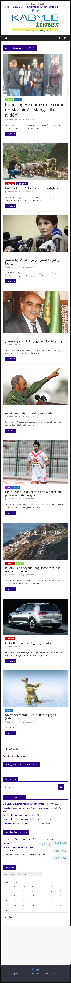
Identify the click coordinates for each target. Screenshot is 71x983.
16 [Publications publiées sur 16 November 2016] (24, 900)
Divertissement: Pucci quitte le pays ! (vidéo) (30, 716)
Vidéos (17, 99)
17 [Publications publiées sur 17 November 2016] (33, 900)
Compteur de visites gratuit (14, 756)
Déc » (11, 917)
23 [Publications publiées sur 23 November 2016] (24, 905)
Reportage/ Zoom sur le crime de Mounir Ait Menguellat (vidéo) (34, 110)
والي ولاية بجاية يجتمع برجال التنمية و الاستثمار (34, 341)
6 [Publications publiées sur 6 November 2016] (60, 891)
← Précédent (10, 748)
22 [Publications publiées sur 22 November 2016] (15, 905)
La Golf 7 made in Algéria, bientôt (28, 643)
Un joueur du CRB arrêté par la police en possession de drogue (33, 493)
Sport (8, 487)
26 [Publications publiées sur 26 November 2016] (52, 905)
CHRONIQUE (21, 184)
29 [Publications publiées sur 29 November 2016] (15, 910)
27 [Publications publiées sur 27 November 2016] (61, 905)
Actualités (10, 184)
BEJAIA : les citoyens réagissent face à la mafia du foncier (33, 569)
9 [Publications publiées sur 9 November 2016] (23, 895)
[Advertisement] (37, 945)
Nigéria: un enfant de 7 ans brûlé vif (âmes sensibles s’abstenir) (30, 839)
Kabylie (9, 99)
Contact (6, 843)
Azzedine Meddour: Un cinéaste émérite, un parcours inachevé (30, 808)
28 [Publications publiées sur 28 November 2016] (6, 910)
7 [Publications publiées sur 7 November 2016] (5, 895)
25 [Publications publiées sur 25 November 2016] (42, 905)
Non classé (10, 256)
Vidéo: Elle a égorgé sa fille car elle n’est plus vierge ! (25, 854)
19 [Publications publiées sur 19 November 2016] (52, 900)
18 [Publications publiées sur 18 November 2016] (42, 900)
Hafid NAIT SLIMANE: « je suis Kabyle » (31, 188)
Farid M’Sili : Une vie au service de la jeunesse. (23, 819)
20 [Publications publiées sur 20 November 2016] (61, 900)
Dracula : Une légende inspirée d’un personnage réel (35, 7)
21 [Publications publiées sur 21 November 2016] (6, 905)
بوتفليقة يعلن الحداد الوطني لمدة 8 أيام (29, 413)
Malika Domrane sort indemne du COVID (21, 823)
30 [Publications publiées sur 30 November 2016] (24, 910)
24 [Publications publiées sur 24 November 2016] (33, 905)
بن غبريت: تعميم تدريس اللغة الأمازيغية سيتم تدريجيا (32, 261)
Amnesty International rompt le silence (20, 815)
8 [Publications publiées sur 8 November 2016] (14, 895)
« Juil (5, 917)
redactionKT (30, 119)
